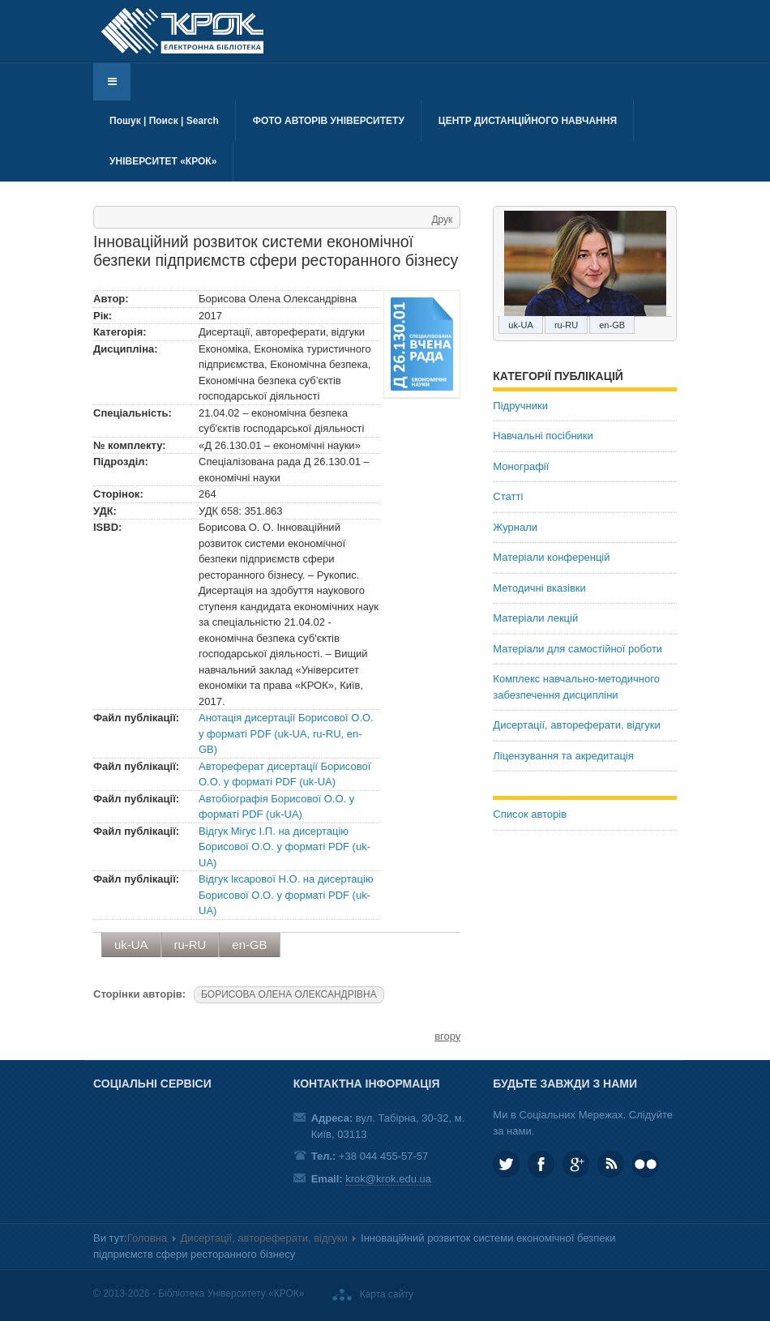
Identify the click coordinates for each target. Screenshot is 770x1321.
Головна (147, 1238)
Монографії (521, 466)
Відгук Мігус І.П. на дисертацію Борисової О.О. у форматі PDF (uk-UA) (284, 847)
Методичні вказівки (539, 588)
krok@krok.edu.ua (388, 1179)
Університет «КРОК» (162, 161)
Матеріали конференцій (551, 557)
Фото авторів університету (328, 120)
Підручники (520, 406)
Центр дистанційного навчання (527, 120)
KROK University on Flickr (645, 1164)
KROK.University (541, 1164)
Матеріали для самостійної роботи (577, 649)
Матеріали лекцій (535, 618)
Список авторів (530, 814)
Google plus (576, 1164)
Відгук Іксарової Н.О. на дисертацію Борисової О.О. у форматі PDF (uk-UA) (286, 895)
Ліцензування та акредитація (563, 756)
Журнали (515, 527)
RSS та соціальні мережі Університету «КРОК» (610, 1164)
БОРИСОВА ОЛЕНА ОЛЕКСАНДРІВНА (289, 994)
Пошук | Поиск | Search (164, 120)
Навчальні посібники (542, 436)
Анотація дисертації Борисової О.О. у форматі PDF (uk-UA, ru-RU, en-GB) (286, 733)
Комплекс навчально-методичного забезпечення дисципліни (576, 687)
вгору (447, 1036)
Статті (508, 496)
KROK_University (506, 1164)
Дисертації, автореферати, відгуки (576, 725)
